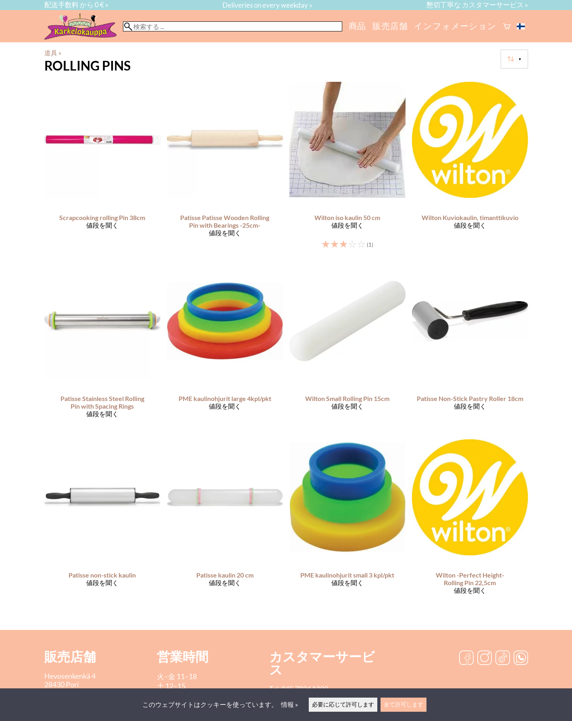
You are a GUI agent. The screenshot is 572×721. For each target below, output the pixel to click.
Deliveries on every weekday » (267, 5)
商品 (357, 26)
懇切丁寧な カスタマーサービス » (477, 4)
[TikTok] (502, 658)
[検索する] (232, 26)
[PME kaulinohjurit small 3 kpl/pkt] (347, 524)
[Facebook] (466, 658)
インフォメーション (455, 26)
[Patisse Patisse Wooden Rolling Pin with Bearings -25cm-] (225, 169)
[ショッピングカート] (506, 26)
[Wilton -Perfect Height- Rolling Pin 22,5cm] (470, 524)
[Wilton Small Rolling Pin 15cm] (347, 348)
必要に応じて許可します (343, 704)
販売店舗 (390, 26)
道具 (52, 52)
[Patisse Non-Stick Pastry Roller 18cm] (470, 348)
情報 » (289, 704)
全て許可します (403, 704)
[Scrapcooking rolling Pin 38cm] (102, 169)
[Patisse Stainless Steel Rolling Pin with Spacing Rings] (102, 348)
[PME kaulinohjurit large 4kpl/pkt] (225, 348)
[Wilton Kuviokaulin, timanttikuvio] (470, 169)
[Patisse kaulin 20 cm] (225, 524)
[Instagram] (484, 658)
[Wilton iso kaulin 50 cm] (347, 169)
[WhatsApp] (521, 658)
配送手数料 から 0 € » (76, 4)
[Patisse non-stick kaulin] (102, 524)
